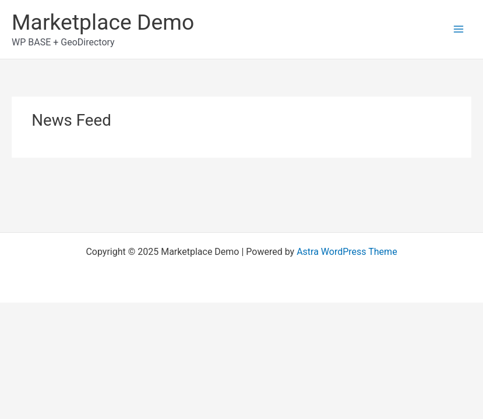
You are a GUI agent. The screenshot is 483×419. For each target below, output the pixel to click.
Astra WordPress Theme (347, 251)
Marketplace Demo (103, 22)
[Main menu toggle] (458, 29)
